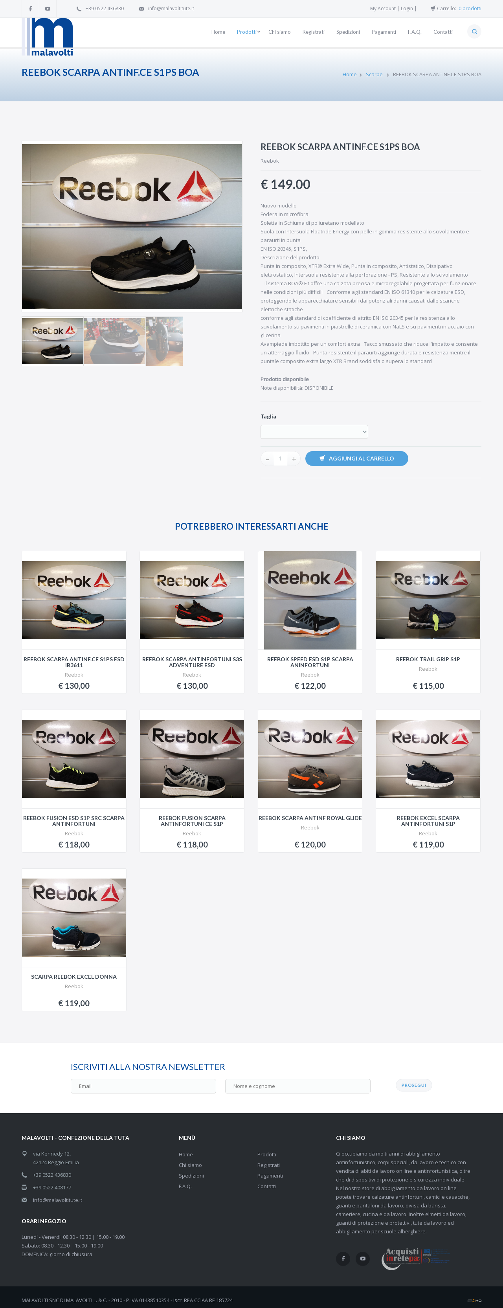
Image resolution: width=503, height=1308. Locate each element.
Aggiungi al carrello (356, 458)
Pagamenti (270, 1169)
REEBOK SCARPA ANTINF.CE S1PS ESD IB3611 (74, 662)
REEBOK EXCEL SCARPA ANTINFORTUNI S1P (428, 821)
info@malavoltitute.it (171, 8)
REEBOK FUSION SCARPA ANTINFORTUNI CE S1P (192, 821)
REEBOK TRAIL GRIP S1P (428, 659)
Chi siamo (190, 1159)
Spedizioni (191, 1169)
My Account (383, 8)
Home (350, 74)
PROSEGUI (414, 1079)
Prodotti (266, 1148)
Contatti (266, 1180)
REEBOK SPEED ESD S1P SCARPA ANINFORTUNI (310, 662)
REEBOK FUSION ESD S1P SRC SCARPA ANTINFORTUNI (74, 821)
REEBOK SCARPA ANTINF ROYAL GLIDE (310, 818)
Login (407, 8)
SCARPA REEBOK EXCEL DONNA (74, 976)
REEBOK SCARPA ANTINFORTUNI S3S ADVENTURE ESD (192, 662)
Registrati (268, 1159)
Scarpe (375, 74)
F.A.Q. (185, 1180)
